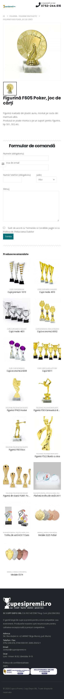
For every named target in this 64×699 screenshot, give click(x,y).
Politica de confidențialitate (16, 662)
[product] (16, 272)
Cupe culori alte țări (49, 368)
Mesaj (31, 197)
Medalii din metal (50, 533)
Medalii (40, 533)
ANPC (5, 666)
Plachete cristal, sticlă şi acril (45, 493)
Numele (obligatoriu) (26, 155)
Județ (46, 177)
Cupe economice (41, 329)
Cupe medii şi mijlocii (49, 289)
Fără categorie (53, 329)
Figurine (9, 408)
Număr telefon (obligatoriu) (17, 177)
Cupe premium (19, 289)
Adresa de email (26, 165)
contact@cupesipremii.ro (14, 649)
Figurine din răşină (20, 493)
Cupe (11, 289)
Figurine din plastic (20, 408)
